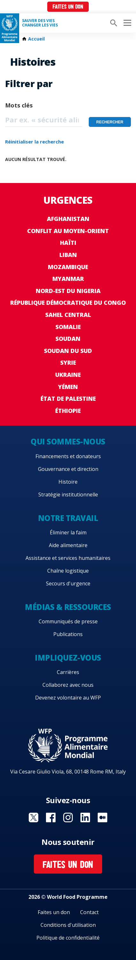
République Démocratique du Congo (68, 302)
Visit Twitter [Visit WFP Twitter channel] (33, 817)
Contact (89, 912)
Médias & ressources (68, 607)
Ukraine (68, 374)
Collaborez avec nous (68, 684)
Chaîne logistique (68, 570)
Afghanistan (68, 219)
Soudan (68, 338)
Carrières (68, 672)
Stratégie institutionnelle (68, 494)
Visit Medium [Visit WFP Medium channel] (102, 817)
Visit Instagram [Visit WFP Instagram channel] (68, 817)
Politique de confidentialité (68, 937)
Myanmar (68, 278)
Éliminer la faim (68, 532)
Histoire (68, 481)
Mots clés (19, 105)
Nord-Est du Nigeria (68, 291)
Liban (68, 255)
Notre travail (68, 518)
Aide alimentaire (68, 545)
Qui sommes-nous (68, 441)
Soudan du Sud (68, 351)
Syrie (68, 362)
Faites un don (68, 7)
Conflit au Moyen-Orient (68, 231)
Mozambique (68, 267)
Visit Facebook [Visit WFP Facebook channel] (51, 817)
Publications (68, 634)
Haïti (68, 242)
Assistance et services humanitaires (68, 557)
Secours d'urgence (68, 583)
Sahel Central (68, 315)
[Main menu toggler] (126, 23)
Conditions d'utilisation (68, 924)
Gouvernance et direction (68, 469)
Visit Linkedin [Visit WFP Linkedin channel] (85, 817)
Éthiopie (68, 410)
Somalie (68, 327)
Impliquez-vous (68, 657)
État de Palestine (68, 398)
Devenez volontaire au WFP (68, 697)
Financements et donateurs (68, 456)
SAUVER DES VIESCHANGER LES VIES (40, 22)
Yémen (68, 387)
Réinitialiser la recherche (34, 141)
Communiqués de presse (68, 621)
